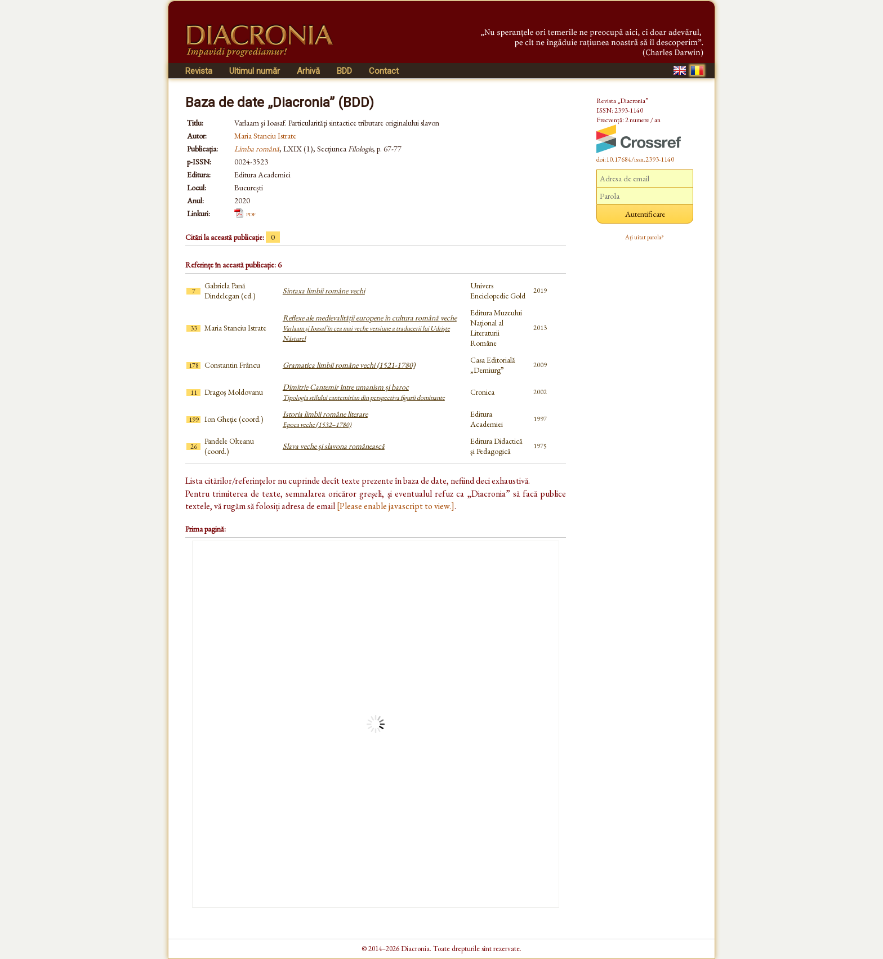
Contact (384, 71)
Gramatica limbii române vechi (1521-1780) (349, 365)
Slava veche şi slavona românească (334, 446)
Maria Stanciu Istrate (265, 136)
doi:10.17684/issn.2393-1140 (635, 159)
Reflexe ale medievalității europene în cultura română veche (370, 328)
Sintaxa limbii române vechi (324, 291)
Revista (198, 71)
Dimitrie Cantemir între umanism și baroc (364, 392)
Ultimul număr (254, 71)
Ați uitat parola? (644, 237)
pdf (251, 213)
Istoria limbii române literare (325, 419)
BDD (344, 71)
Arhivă (308, 71)
